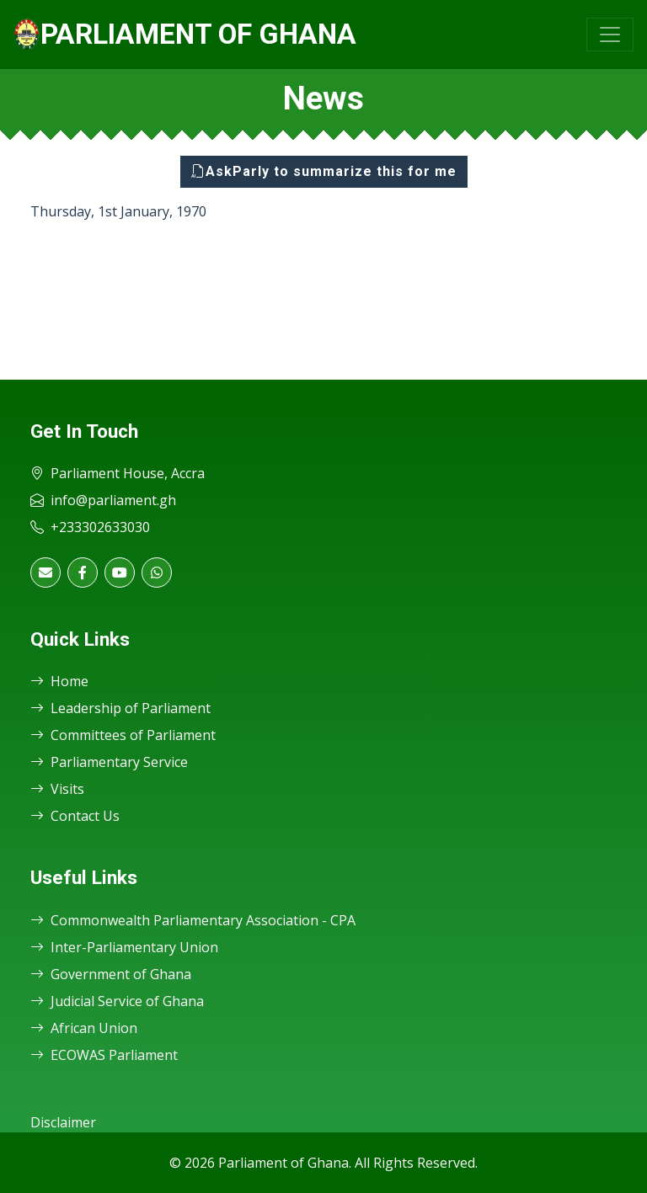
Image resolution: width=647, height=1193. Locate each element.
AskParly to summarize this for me (324, 171)
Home (59, 681)
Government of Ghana (110, 974)
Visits (57, 789)
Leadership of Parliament (120, 708)
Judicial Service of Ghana (117, 1001)
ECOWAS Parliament (104, 1055)
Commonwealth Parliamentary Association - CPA (193, 920)
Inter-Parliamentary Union (124, 947)
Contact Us (75, 816)
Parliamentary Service (109, 762)
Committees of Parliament (123, 735)
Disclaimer (63, 1122)
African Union (83, 1028)
